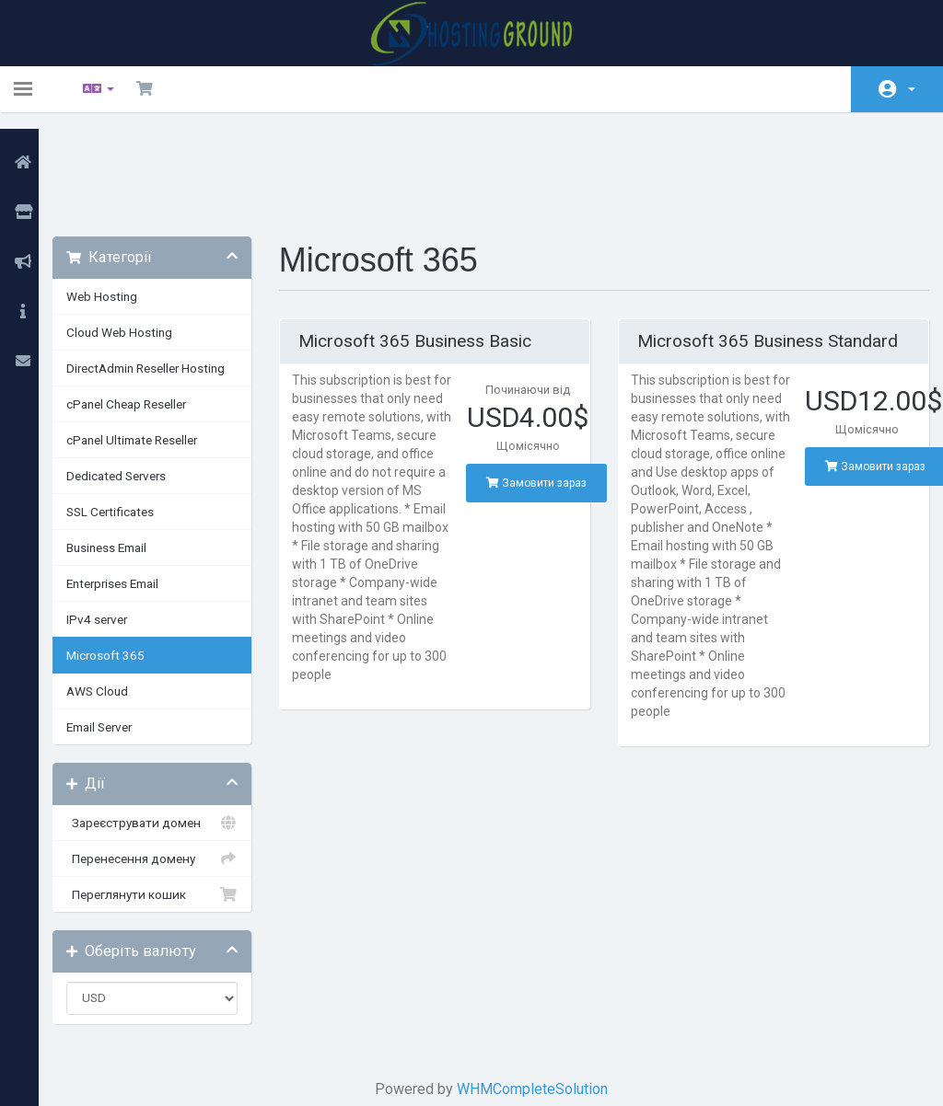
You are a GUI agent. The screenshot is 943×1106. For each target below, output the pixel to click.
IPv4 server (117, 522)
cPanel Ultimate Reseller (152, 343)
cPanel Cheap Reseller (147, 307)
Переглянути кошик (168, 798)
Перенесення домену (168, 762)
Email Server (120, 630)
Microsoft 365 (126, 558)
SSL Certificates (131, 415)
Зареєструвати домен (168, 726)
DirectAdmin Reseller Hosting (166, 271)
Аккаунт (911, 89)
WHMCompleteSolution (535, 992)
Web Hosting (122, 199)
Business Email (127, 451)
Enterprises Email (133, 486)
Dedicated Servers (137, 379)
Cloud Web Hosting (140, 235)
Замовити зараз (540, 386)
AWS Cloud (118, 594)
